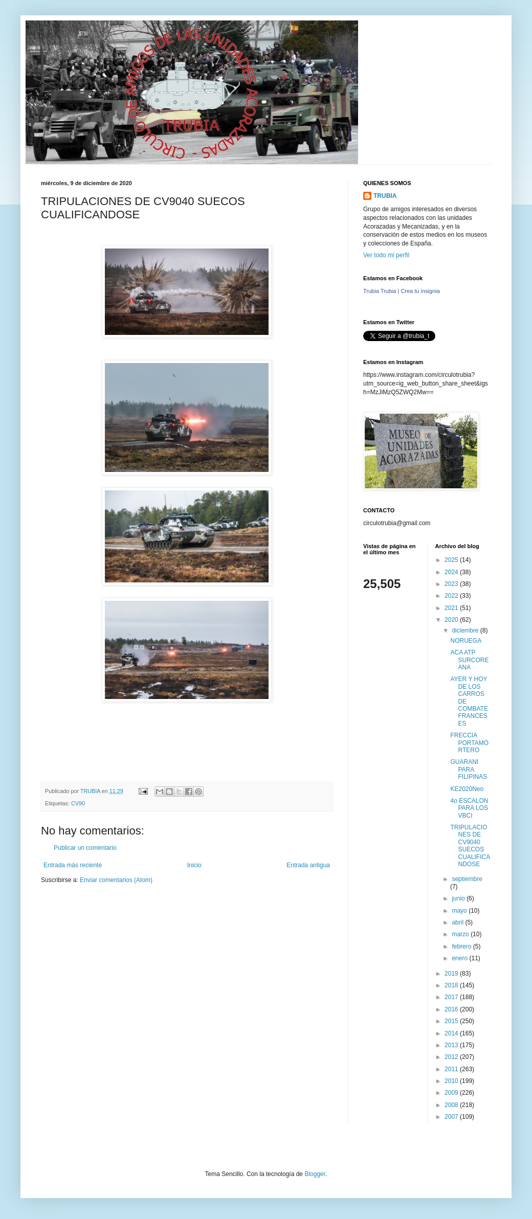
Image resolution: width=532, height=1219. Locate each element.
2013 (452, 1045)
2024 (452, 572)
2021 (452, 608)
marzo (461, 934)
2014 (452, 1033)
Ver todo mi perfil (386, 255)
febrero (462, 946)
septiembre (467, 879)
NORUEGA (465, 640)
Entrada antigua (308, 865)
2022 (452, 595)
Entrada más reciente (72, 865)
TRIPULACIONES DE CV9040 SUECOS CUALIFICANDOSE (470, 846)
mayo (460, 910)
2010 (452, 1081)
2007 (452, 1116)
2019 (452, 973)
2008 (452, 1105)
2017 (452, 997)
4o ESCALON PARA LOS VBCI (469, 808)
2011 (452, 1069)
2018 (452, 985)
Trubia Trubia (379, 291)
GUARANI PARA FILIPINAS (468, 769)
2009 (452, 1092)
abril (458, 922)
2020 (452, 619)
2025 (452, 559)
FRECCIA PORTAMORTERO (469, 743)
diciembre (466, 630)
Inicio (194, 865)
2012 (452, 1056)
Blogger (314, 1174)
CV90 (78, 803)
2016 (452, 1009)
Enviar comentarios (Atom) (116, 880)
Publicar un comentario (85, 847)
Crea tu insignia (420, 291)
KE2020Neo (466, 789)
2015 (452, 1021)
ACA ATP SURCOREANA (469, 660)
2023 (452, 584)
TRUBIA (384, 195)
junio (459, 898)
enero (460, 958)
